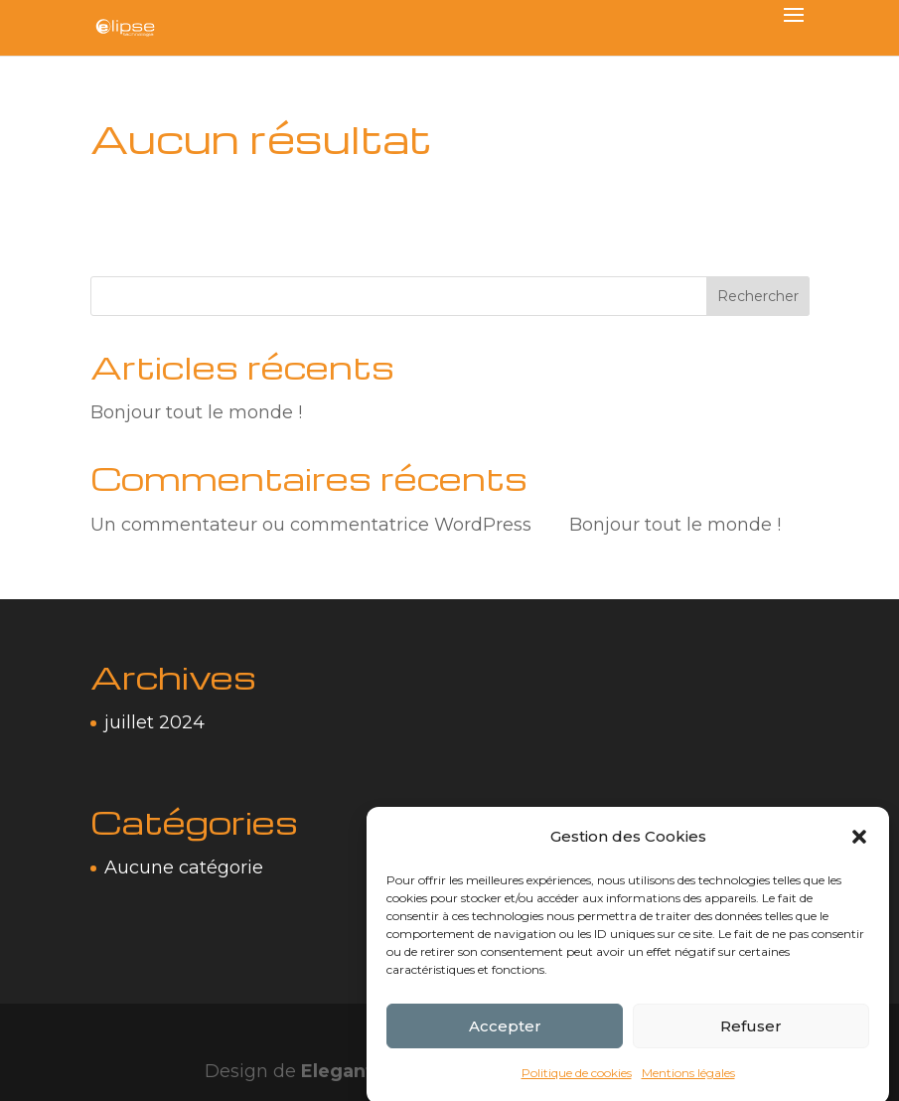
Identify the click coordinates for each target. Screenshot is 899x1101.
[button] (859, 848)
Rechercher (758, 296)
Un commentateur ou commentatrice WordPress (310, 525)
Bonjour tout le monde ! (196, 412)
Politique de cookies (577, 1083)
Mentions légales (688, 1083)
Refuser (751, 1035)
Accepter (505, 1035)
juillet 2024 (154, 722)
